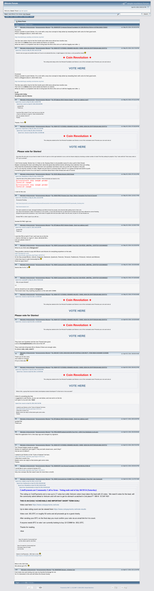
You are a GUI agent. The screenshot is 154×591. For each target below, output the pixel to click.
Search (16, 16)
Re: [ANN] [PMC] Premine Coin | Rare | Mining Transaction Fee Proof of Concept (74, 195)
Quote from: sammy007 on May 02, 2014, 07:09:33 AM (29, 280)
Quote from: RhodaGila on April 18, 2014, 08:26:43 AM (32, 485)
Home (7, 16)
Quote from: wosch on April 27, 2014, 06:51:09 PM (29, 104)
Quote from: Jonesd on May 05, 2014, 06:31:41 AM (28, 50)
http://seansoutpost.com (22, 206)
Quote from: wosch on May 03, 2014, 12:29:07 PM (28, 102)
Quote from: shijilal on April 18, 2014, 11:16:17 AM (28, 481)
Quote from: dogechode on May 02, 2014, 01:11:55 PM (29, 128)
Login (20, 16)
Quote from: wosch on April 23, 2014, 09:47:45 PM (28, 403)
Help (11, 16)
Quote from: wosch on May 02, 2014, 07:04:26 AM (29, 130)
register (25, 10)
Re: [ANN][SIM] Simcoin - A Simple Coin (63, 569)
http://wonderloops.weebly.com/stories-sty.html (29, 37)
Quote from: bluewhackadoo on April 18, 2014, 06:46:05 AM (34, 487)
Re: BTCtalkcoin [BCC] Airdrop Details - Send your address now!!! (70, 99)
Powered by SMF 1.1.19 (66, 587)
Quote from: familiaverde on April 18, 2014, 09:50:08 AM (31, 483)
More (31, 16)
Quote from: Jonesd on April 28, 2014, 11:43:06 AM (31, 132)
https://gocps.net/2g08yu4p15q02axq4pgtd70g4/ (28, 555)
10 (31, 24)
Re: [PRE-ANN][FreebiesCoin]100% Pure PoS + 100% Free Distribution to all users (75, 432)
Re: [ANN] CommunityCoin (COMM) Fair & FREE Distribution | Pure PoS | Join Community (77, 479)
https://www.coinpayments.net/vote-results (70, 509)
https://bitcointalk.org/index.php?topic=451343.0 (30, 470)
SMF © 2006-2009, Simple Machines (84, 587)
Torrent (28, 14)
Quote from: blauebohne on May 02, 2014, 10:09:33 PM (29, 176)
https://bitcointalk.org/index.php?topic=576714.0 (28, 409)
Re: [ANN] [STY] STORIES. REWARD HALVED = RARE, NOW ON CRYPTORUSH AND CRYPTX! (79, 48)
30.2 (24, 14)
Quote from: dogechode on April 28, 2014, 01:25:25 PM (29, 369)
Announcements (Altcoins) (43, 27)
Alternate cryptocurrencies (27, 27)
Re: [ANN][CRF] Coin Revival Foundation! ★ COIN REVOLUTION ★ (71, 466)
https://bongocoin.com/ (22, 253)
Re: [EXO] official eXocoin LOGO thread (63, 174)
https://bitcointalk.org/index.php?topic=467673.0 (30, 255)
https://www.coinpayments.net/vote (45, 505)
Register (26, 16)
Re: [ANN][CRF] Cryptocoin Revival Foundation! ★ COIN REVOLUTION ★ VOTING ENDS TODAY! (79, 27)
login (20, 10)
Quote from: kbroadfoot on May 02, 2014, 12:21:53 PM (29, 197)
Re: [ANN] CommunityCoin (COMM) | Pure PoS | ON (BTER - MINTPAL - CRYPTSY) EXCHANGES (79, 245)
